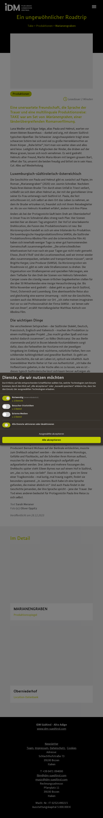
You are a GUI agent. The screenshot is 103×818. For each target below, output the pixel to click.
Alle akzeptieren (51, 440)
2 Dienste (17, 400)
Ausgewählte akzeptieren (51, 434)
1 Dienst (17, 409)
